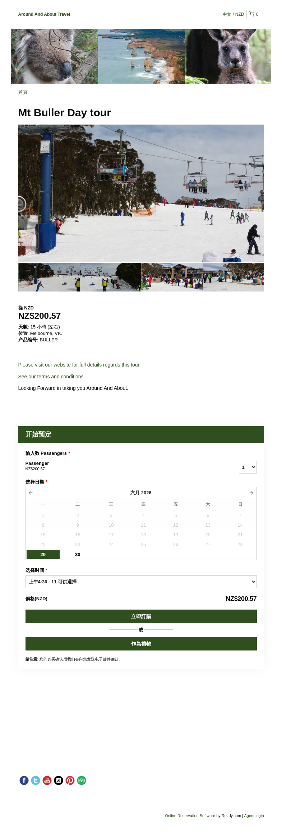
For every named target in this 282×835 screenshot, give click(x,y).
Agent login (254, 815)
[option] (49, 277)
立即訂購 (141, 616)
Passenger (123, 466)
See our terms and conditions (51, 376)
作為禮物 (141, 644)
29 (43, 554)
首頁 (23, 92)
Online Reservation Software (190, 815)
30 (77, 554)
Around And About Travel (44, 14)
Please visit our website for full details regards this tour (78, 365)
